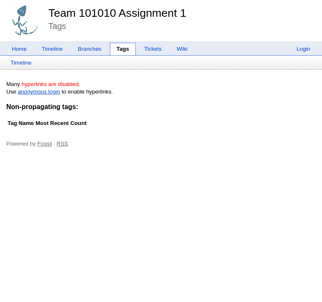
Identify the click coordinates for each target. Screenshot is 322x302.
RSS (62, 144)
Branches (89, 49)
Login (303, 49)
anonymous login (39, 92)
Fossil (44, 144)
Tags (123, 49)
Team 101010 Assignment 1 (117, 13)
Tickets (153, 49)
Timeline (52, 49)
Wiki (182, 49)
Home (19, 49)
